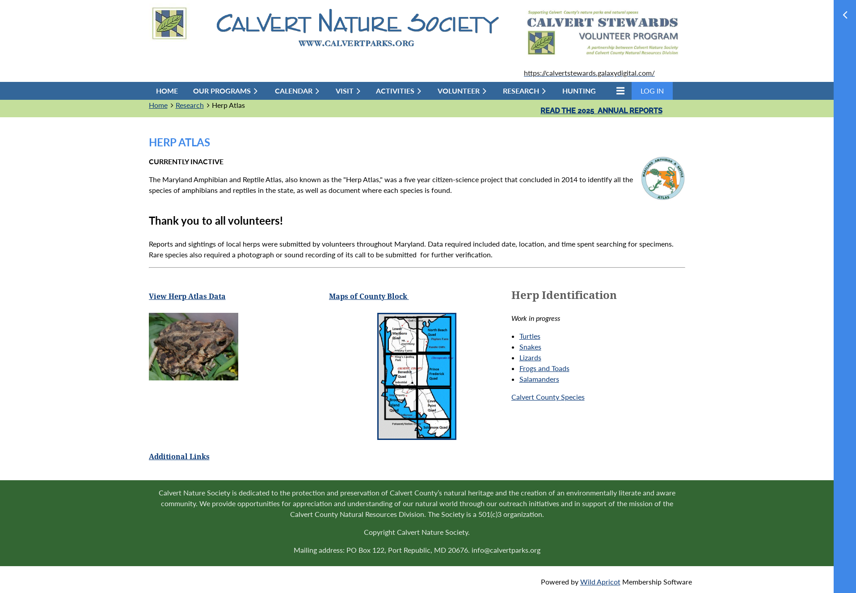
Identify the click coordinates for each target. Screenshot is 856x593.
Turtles (529, 336)
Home (158, 105)
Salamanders (539, 379)
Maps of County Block (369, 296)
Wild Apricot (600, 581)
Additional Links (179, 456)
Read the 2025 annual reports (601, 111)
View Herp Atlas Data (187, 296)
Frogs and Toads (544, 368)
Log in (652, 90)
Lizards (530, 357)
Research (190, 105)
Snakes (530, 346)
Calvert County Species (548, 396)
